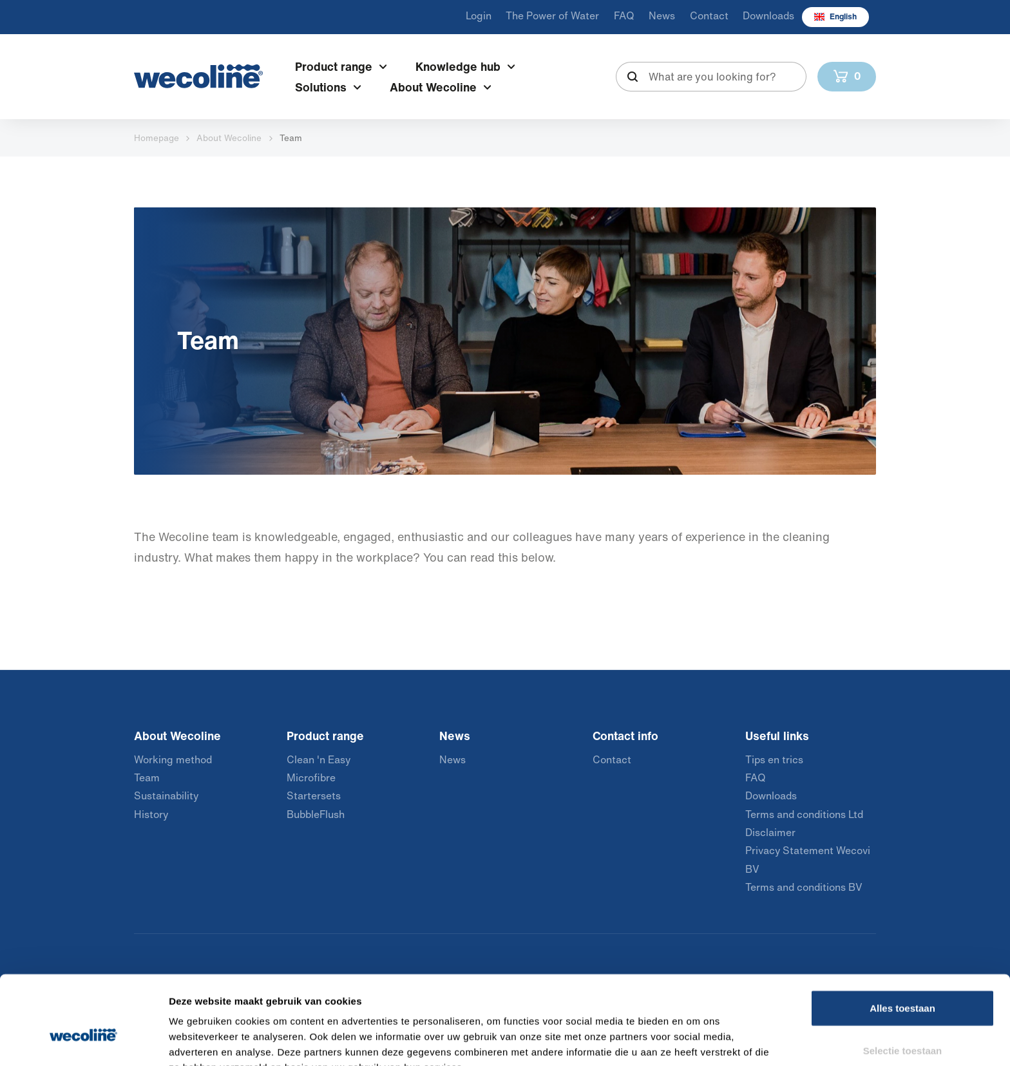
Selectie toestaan (902, 981)
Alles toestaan (902, 939)
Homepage (156, 137)
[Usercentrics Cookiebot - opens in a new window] (83, 1041)
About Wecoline (229, 137)
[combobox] (711, 76)
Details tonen (696, 1040)
